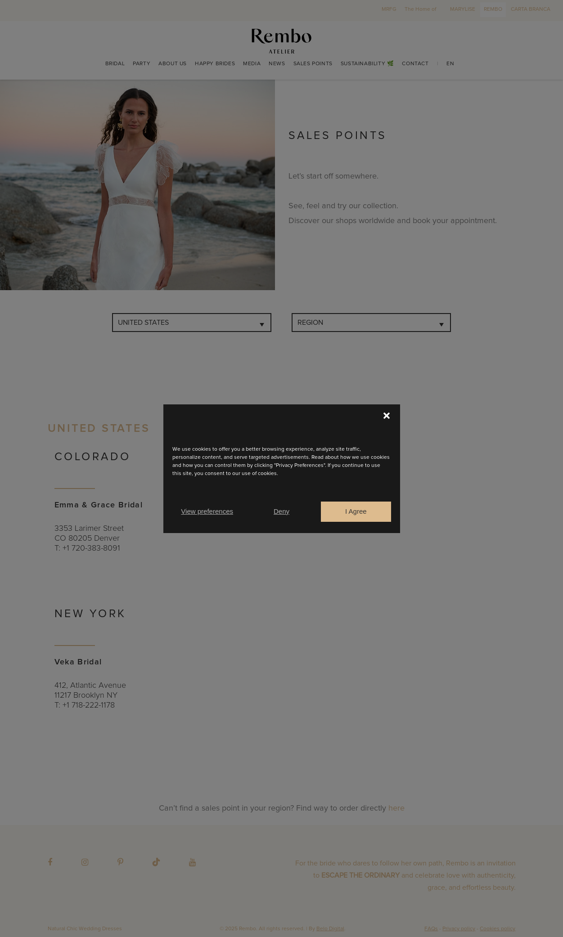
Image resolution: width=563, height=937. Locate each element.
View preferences (207, 511)
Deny (281, 511)
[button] (386, 415)
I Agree (356, 511)
